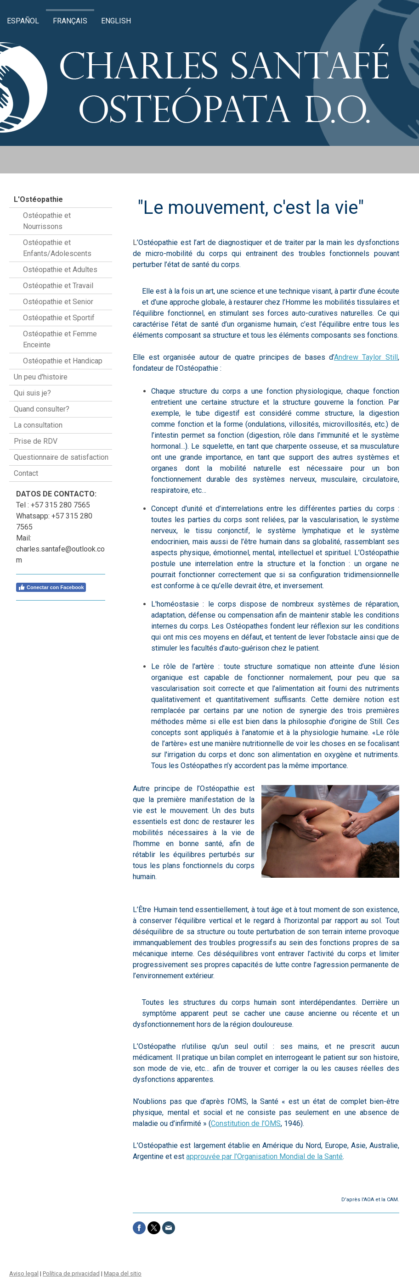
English (116, 21)
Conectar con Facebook (51, 587)
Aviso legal (24, 1273)
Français (70, 21)
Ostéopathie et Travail (58, 285)
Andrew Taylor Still (366, 357)
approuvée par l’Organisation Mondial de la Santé (264, 1156)
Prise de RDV (35, 441)
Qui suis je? (32, 393)
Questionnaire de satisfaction (61, 457)
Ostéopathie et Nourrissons (47, 221)
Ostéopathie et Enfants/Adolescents (57, 248)
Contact (26, 473)
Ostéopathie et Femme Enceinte (60, 339)
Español (23, 21)
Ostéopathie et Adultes (60, 269)
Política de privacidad (71, 1273)
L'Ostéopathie (38, 199)
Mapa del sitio (123, 1273)
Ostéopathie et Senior (58, 301)
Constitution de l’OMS (246, 1123)
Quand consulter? (41, 409)
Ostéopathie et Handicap (62, 361)
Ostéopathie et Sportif (59, 317)
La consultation (38, 425)
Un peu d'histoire (41, 377)
